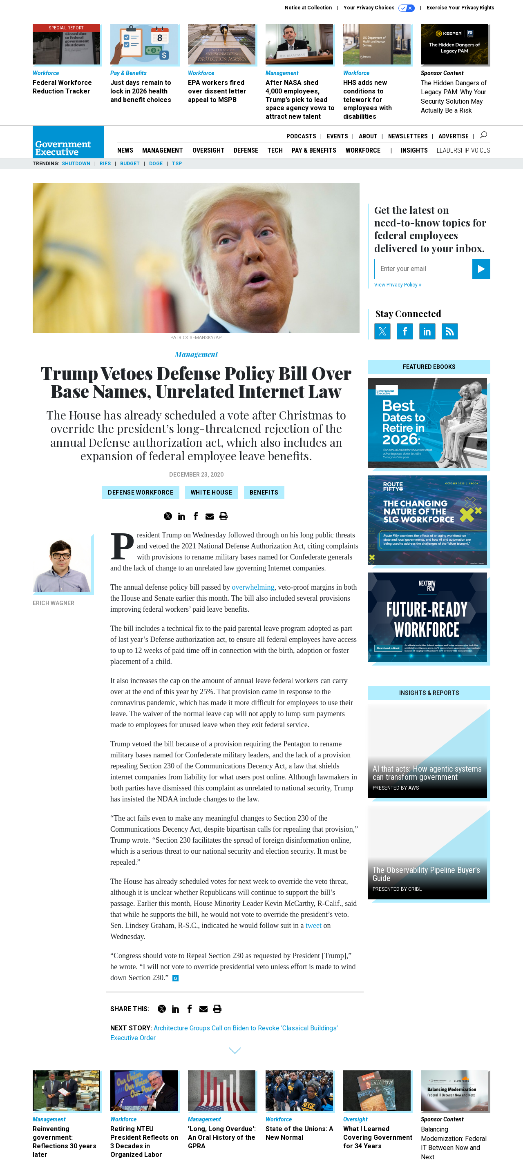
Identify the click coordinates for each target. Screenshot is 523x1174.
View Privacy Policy (398, 285)
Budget (130, 163)
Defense (246, 150)
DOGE (156, 163)
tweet (314, 925)
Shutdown (76, 163)
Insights (414, 150)
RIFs (105, 163)
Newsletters (408, 136)
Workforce (364, 150)
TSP (177, 163)
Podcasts (301, 136)
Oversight (208, 150)
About (368, 136)
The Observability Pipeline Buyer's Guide (426, 874)
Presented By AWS (396, 788)
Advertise (453, 136)
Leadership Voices (463, 150)
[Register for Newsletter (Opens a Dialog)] (481, 269)
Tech (275, 150)
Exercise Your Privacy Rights (460, 8)
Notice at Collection (308, 8)
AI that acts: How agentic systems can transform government (427, 773)
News (125, 150)
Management (162, 150)
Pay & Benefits (314, 150)
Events (337, 136)
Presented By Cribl (397, 889)
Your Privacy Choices (379, 8)
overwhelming (253, 587)
